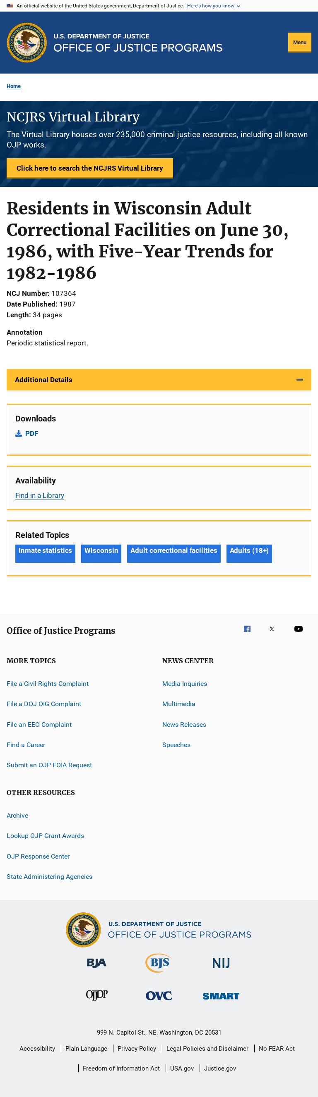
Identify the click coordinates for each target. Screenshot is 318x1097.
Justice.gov (220, 1068)
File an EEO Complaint (39, 724)
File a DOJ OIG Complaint (44, 704)
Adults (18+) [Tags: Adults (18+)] (249, 550)
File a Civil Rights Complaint (48, 684)
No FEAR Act (277, 1048)
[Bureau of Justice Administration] (96, 969)
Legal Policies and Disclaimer (207, 1048)
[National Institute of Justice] (221, 969)
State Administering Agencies (49, 876)
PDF (31, 433)
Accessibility (37, 1048)
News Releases (184, 724)
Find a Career (26, 745)
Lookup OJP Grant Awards (45, 836)
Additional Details (43, 380)
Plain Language (86, 1048)
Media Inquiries (184, 684)
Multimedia (178, 704)
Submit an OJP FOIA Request (49, 765)
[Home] (138, 43)
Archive (17, 815)
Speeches (176, 745)
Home (14, 86)
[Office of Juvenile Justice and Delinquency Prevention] (97, 1003)
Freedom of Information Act (121, 1068)
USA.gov (182, 1068)
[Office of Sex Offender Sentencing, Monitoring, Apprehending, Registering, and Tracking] (221, 1001)
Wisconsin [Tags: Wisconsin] (101, 550)
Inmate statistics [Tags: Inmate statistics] (45, 550)
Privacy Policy (137, 1048)
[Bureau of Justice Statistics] (158, 974)
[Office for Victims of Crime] (159, 1002)
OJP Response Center (38, 856)
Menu (299, 42)
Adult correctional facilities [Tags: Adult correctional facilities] (173, 550)
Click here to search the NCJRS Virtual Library (90, 168)
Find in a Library (39, 495)
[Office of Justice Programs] (27, 42)
